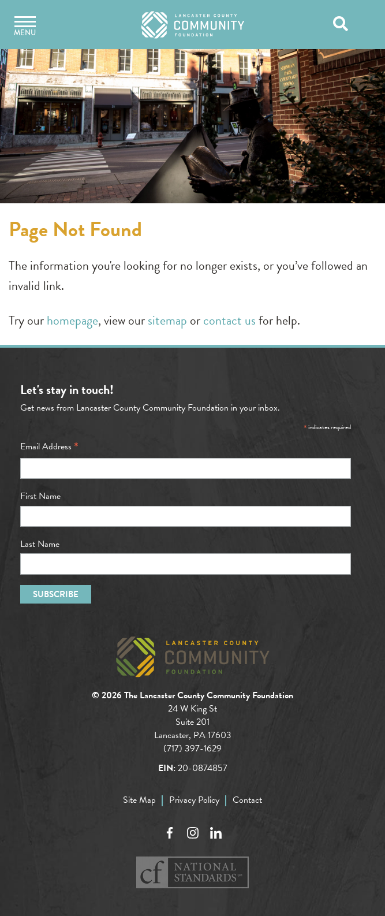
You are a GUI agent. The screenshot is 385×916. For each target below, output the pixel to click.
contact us (229, 320)
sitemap (167, 320)
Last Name (39, 544)
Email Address (49, 446)
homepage (72, 320)
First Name (40, 496)
